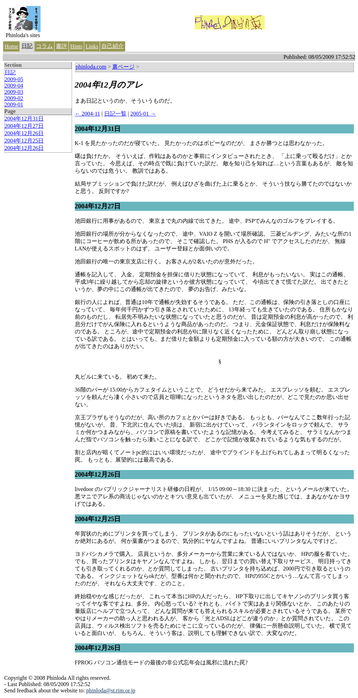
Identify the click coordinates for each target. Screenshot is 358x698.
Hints (76, 46)
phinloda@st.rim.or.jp (111, 690)
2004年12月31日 (24, 119)
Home (11, 46)
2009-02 (14, 98)
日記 (27, 46)
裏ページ (123, 67)
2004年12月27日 (24, 126)
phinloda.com (91, 67)
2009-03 (14, 92)
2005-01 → (143, 114)
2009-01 (14, 105)
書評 (61, 46)
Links (92, 46)
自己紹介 (112, 46)
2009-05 (14, 79)
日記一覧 (115, 114)
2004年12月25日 (24, 141)
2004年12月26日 (24, 133)
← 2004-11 (87, 114)
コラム (44, 46)
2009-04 (14, 86)
